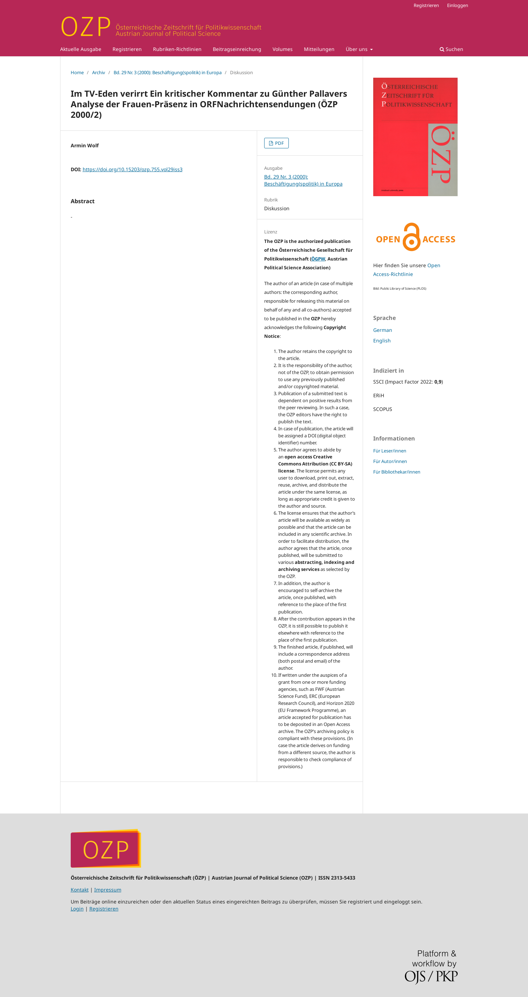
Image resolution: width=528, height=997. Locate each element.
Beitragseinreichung (237, 49)
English (382, 340)
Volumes (283, 49)
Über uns (357, 49)
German (382, 330)
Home (77, 72)
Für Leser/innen (389, 451)
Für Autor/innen (390, 461)
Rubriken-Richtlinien (177, 49)
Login (77, 908)
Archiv (98, 72)
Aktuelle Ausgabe (80, 49)
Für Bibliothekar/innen (396, 472)
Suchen (451, 49)
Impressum (107, 889)
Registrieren (127, 49)
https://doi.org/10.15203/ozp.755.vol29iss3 (133, 169)
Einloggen (457, 5)
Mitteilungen (319, 49)
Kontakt (80, 889)
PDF (279, 143)
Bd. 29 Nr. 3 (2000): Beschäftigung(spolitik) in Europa (168, 72)
